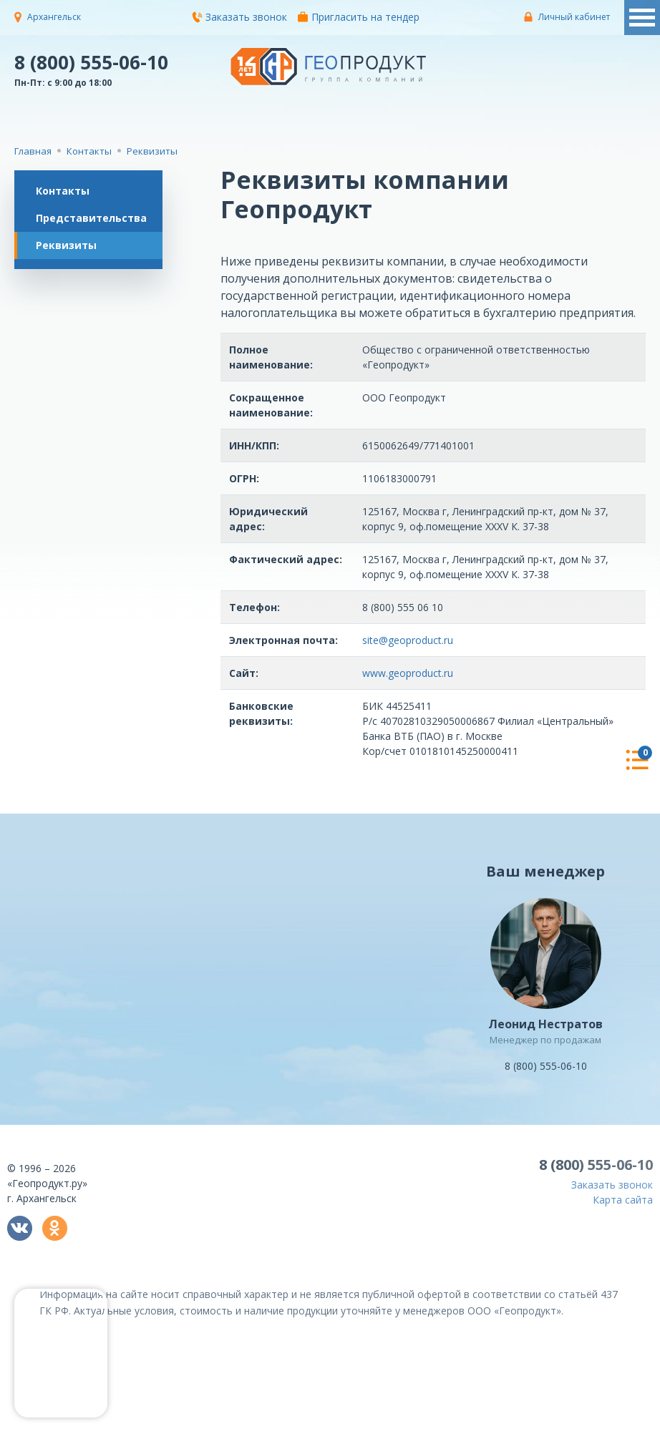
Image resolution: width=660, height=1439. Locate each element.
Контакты (62, 190)
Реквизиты (66, 245)
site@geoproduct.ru (407, 640)
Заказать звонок (239, 17)
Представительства (91, 218)
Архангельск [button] (54, 17)
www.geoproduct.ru (407, 673)
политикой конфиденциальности (574, 1429)
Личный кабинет (574, 17)
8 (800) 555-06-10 (91, 61)
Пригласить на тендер (358, 17)
